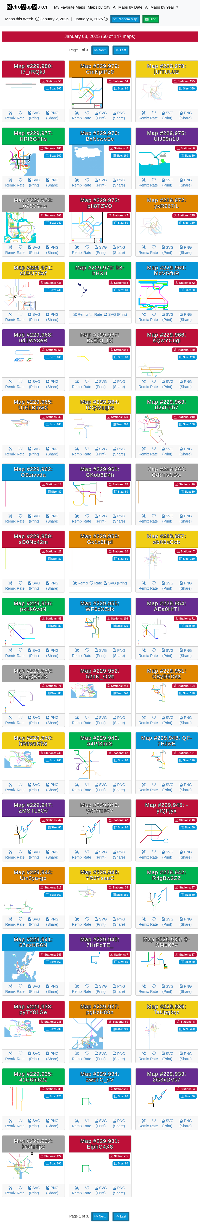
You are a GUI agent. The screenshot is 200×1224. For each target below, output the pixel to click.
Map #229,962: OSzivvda (33, 472)
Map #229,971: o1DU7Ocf (33, 270)
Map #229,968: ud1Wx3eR (33, 337)
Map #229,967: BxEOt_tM (100, 337)
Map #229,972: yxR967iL (166, 203)
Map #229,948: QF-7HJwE (166, 740)
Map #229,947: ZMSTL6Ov (33, 808)
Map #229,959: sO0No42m (33, 539)
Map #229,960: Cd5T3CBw (166, 472)
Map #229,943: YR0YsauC (100, 875)
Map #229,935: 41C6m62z (33, 1077)
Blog (150, 19)
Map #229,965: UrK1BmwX (33, 404)
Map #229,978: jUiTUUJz (166, 69)
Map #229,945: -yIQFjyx (166, 808)
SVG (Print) (34, 115)
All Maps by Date (127, 7)
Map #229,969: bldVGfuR (166, 270)
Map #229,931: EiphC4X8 (100, 1144)
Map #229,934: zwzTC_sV (100, 1077)
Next (100, 50)
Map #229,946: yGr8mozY (100, 808)
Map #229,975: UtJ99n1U (166, 136)
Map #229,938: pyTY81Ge (33, 1009)
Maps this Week (19, 19)
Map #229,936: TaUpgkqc (166, 1009)
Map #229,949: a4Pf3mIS (100, 740)
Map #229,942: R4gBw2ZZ (166, 875)
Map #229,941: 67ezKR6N (33, 942)
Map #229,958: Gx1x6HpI (100, 539)
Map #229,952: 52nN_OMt (100, 673)
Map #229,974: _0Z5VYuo (33, 203)
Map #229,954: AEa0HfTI (166, 606)
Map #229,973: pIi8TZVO (100, 203)
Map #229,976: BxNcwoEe (100, 136)
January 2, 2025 (51, 19)
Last (121, 50)
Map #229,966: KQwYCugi (166, 337)
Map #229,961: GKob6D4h (100, 472)
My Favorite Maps (69, 7)
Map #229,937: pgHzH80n (100, 1009)
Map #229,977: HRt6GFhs (33, 136)
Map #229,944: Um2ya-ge (33, 875)
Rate (20, 115)
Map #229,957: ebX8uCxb (166, 539)
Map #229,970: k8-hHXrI (99, 270)
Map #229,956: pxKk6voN (33, 606)
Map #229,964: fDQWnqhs (100, 404)
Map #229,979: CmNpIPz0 (100, 69)
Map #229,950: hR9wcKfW (33, 740)
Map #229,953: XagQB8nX (33, 673)
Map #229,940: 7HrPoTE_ (100, 942)
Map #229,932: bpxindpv (33, 1144)
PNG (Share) (52, 115)
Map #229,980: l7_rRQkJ (33, 69)
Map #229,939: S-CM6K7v (166, 942)
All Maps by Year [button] (160, 7)
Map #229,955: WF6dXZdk (100, 606)
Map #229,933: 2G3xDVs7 (166, 1077)
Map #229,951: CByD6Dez (166, 673)
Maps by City (99, 7)
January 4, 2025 (91, 19)
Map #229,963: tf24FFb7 (166, 404)
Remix (10, 115)
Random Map (125, 19)
